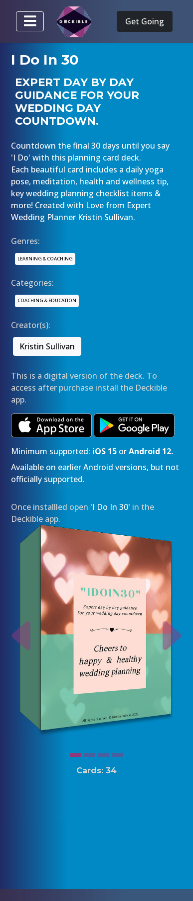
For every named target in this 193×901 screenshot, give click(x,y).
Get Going (144, 21)
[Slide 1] (75, 752)
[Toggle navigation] (30, 21)
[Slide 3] (103, 752)
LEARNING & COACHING (45, 258)
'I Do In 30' (110, 506)
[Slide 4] (117, 752)
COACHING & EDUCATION (46, 300)
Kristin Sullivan (47, 346)
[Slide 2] (89, 752)
